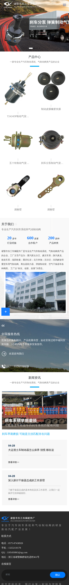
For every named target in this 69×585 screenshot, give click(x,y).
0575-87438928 (15, 543)
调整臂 (18, 209)
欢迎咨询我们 (16, 353)
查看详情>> (13, 462)
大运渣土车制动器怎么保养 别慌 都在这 (31, 450)
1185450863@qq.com (17, 552)
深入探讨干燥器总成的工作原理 (26, 480)
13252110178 (21, 366)
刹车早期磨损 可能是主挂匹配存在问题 (26, 433)
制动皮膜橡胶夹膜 (51, 109)
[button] (31, 48)
